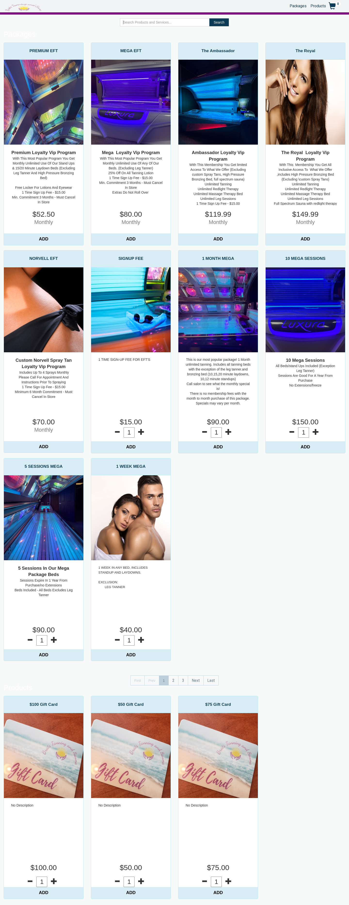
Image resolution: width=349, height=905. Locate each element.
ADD (43, 239)
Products (318, 5)
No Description (22, 805)
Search (219, 22)
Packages (298, 5)
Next (196, 680)
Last (211, 680)
